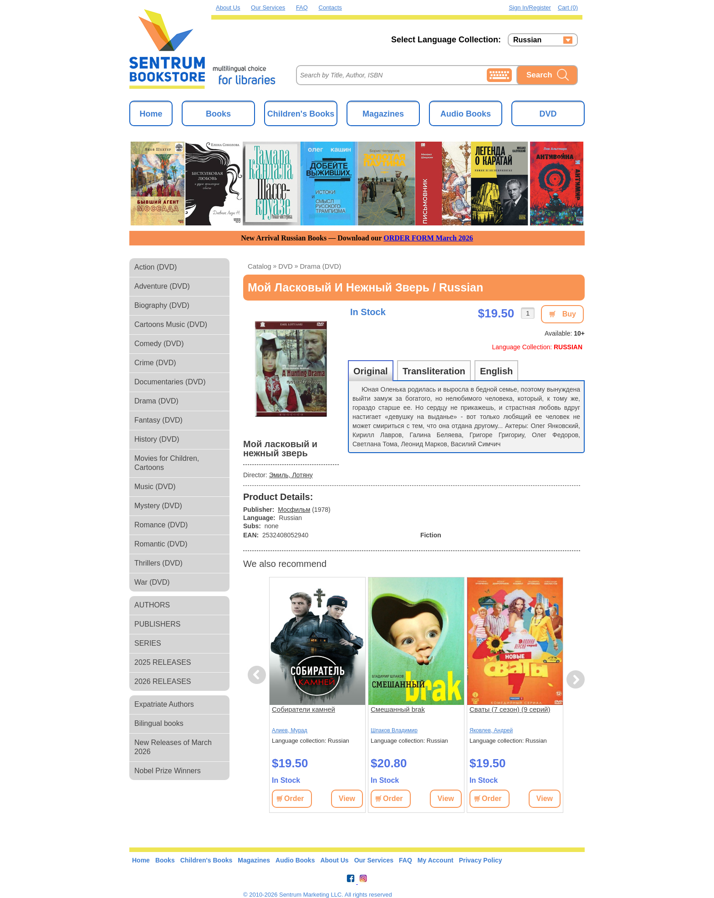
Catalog (259, 266)
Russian (527, 40)
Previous (258, 675)
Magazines (383, 113)
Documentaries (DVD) (169, 382)
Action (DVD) (155, 267)
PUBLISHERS (157, 624)
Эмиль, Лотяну (291, 475)
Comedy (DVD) (159, 343)
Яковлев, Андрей (491, 730)
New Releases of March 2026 (173, 747)
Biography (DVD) (161, 305)
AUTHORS (152, 605)
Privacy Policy (480, 860)
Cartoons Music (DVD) (170, 324)
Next (575, 679)
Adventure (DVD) (162, 286)
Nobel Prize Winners (167, 771)
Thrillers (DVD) (158, 563)
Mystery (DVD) (158, 506)
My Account (436, 860)
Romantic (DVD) (160, 544)
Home (150, 113)
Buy (569, 314)
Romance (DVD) (161, 525)
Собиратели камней (303, 709)
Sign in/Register (530, 7)
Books (218, 113)
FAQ (302, 7)
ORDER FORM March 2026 (428, 238)
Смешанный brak (398, 709)
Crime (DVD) (155, 363)
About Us (228, 7)
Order (294, 798)
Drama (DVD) (156, 401)
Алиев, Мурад (289, 730)
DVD (547, 113)
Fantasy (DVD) (158, 420)
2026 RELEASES (162, 681)
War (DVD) (152, 582)
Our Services (268, 7)
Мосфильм (294, 509)
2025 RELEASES (162, 662)
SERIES (147, 643)
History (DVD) (156, 439)
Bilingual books (159, 723)
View (347, 798)
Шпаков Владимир (394, 730)
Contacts (330, 7)
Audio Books (465, 113)
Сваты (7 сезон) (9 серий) (509, 709)
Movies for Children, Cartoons (166, 462)
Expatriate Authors (164, 704)
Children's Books (300, 113)
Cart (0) (568, 7)
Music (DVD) (155, 486)
